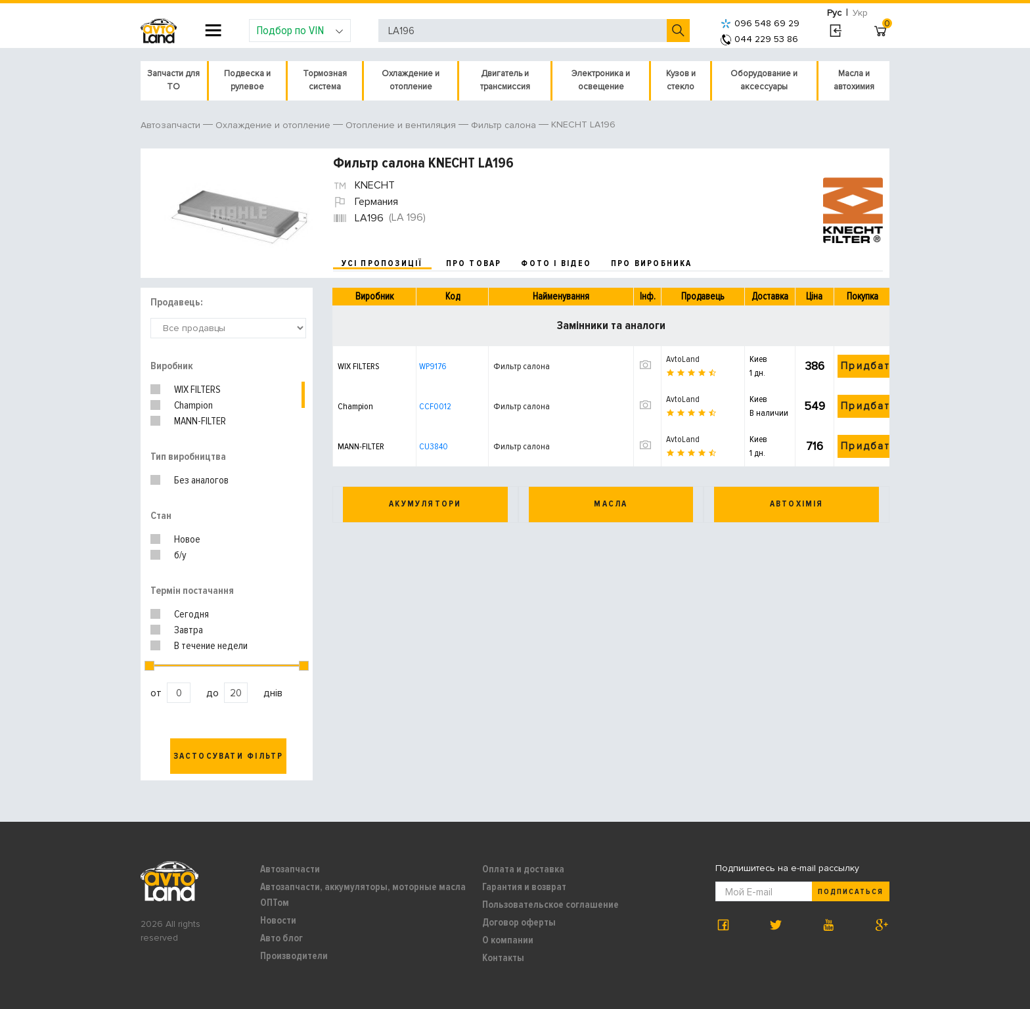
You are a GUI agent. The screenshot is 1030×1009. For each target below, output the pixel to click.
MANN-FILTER (200, 421)
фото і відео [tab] (556, 263)
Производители (294, 956)
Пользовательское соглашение (550, 904)
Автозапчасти (290, 869)
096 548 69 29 (760, 23)
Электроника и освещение (600, 80)
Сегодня (191, 614)
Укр (860, 12)
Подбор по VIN (300, 30)
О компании (507, 940)
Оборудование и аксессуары (763, 80)
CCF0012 (435, 406)
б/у (180, 555)
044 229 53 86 (759, 39)
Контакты (503, 958)
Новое (187, 539)
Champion (193, 405)
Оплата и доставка (523, 869)
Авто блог (281, 938)
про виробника (651, 263)
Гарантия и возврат (524, 887)
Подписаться (851, 892)
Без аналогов (201, 480)
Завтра (188, 630)
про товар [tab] (474, 263)
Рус (834, 12)
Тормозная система (325, 80)
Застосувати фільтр (228, 756)
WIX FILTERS (197, 389)
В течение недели (211, 645)
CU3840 (433, 446)
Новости (278, 920)
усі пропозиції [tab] (382, 263)
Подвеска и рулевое (247, 80)
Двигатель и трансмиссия (505, 80)
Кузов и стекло (681, 80)
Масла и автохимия (854, 80)
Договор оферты (519, 922)
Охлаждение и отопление (410, 80)
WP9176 (433, 366)
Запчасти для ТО (173, 80)
